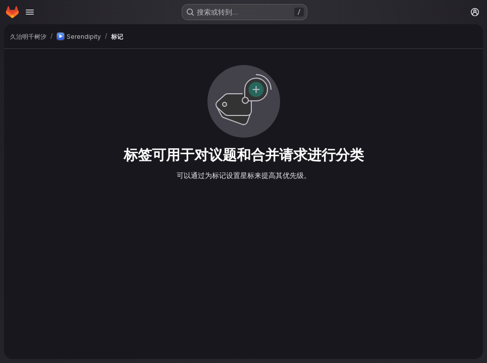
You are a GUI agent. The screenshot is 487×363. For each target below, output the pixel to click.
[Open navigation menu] (30, 12)
